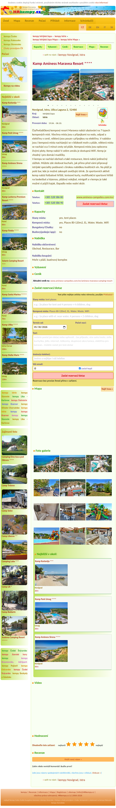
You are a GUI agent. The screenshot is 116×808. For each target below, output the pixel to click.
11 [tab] (93, 105)
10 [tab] (88, 105)
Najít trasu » (81, 114)
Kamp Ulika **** (10, 324)
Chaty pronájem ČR (13, 48)
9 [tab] (84, 105)
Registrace (61, 792)
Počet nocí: (80, 322)
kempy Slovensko (12, 44)
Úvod (6, 20)
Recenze (29, 20)
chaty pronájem (67, 800)
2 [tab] (52, 105)
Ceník (65, 46)
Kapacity (38, 46)
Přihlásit (54, 20)
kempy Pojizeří (10, 665)
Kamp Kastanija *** (11, 102)
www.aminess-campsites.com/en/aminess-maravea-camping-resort (81, 281)
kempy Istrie (9, 392)
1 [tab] (48, 105)
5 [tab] (66, 105)
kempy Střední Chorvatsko (14, 406)
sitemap (72, 792)
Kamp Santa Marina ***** (14, 294)
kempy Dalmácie (19, 400)
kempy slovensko (47, 800)
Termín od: (38, 322)
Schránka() (86, 20)
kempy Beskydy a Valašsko (14, 675)
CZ (82, 27)
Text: (35, 333)
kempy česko (14, 800)
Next (112, 86)
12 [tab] (98, 105)
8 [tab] (79, 105)
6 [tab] (70, 105)
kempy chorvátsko (58, 803)
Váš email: (38, 364)
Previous (34, 86)
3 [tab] (57, 105)
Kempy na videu (12, 85)
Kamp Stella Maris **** (13, 355)
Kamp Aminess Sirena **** (12, 165)
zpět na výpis (50, 54)
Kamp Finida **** (10, 230)
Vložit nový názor (73, 759)
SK (112, 27)
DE (90, 27)
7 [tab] (75, 105)
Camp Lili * (7, 586)
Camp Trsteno (8, 485)
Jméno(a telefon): (41, 354)
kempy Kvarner (10, 404)
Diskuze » (96, 773)
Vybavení (52, 46)
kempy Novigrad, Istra (71, 55)
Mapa (17, 20)
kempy (15, 411)
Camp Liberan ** (9, 536)
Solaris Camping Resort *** (13, 262)
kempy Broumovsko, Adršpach (14, 660)
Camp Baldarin (9, 612)
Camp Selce (7, 510)
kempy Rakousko (12, 40)
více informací (101, 2)
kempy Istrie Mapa (69, 39)
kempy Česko (10, 36)
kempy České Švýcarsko (14, 650)
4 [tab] (61, 105)
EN (97, 27)
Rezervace (78, 46)
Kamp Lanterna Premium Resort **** (13, 199)
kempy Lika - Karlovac (14, 421)
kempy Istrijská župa (42, 36)
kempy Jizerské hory (14, 654)
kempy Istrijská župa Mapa (45, 39)
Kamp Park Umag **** (12, 133)
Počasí (42, 20)
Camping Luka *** (10, 561)
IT (105, 27)
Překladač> (108, 294)
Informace (69, 20)
